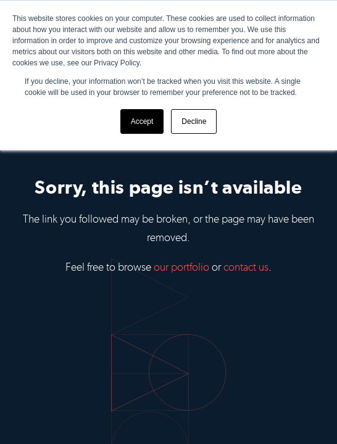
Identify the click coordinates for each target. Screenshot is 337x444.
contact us (245, 267)
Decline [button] (193, 121)
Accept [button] (142, 121)
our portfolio (181, 267)
